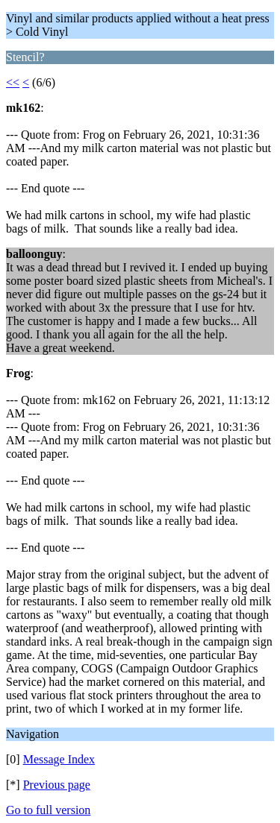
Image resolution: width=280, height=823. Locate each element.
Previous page (56, 784)
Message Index (59, 759)
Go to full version (48, 810)
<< (12, 82)
